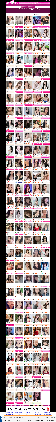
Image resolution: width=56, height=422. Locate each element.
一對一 (22, 219)
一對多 (22, 180)
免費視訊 (12, 24)
